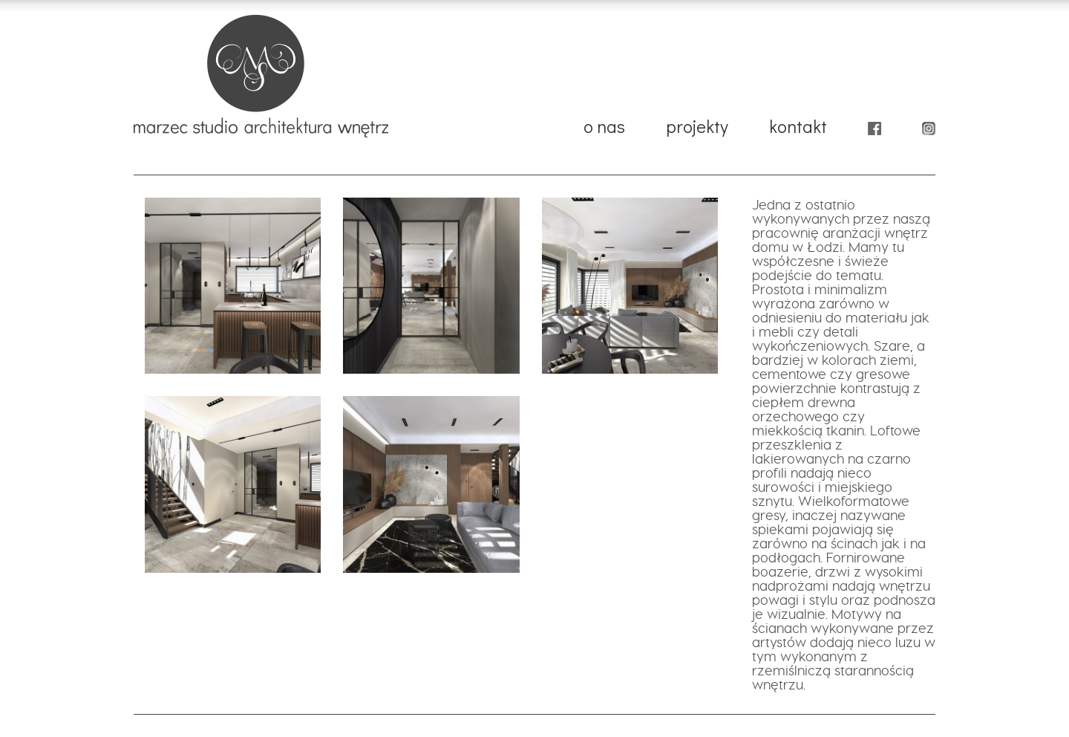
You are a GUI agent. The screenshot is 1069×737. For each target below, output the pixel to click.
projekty (697, 128)
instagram (928, 133)
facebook (874, 133)
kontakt (798, 128)
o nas (604, 128)
